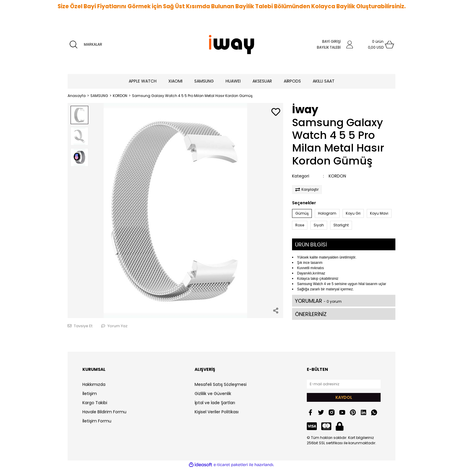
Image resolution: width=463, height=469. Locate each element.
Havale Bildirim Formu (104, 412)
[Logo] (231, 44)
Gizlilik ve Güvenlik (213, 393)
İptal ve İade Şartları (215, 403)
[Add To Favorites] (275, 112)
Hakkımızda (93, 384)
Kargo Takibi (94, 403)
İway (305, 109)
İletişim (89, 393)
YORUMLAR (318, 301)
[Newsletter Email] (344, 384)
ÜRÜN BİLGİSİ (311, 244)
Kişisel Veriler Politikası (217, 412)
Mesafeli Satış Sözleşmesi (221, 384)
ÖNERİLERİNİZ (311, 314)
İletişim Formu (96, 421)
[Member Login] (349, 44)
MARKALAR (93, 44)
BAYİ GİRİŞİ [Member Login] (331, 41)
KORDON (337, 176)
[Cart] (377, 44)
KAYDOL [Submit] (343, 397)
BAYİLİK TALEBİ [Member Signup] (329, 47)
